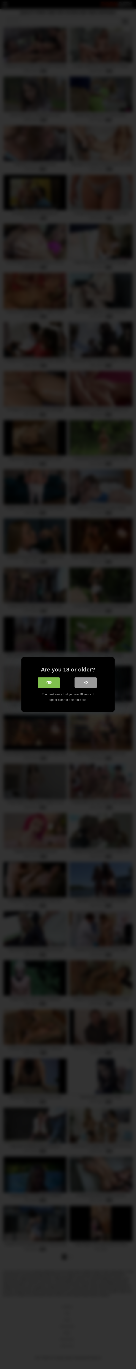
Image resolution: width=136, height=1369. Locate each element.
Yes (49, 682)
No (85, 682)
